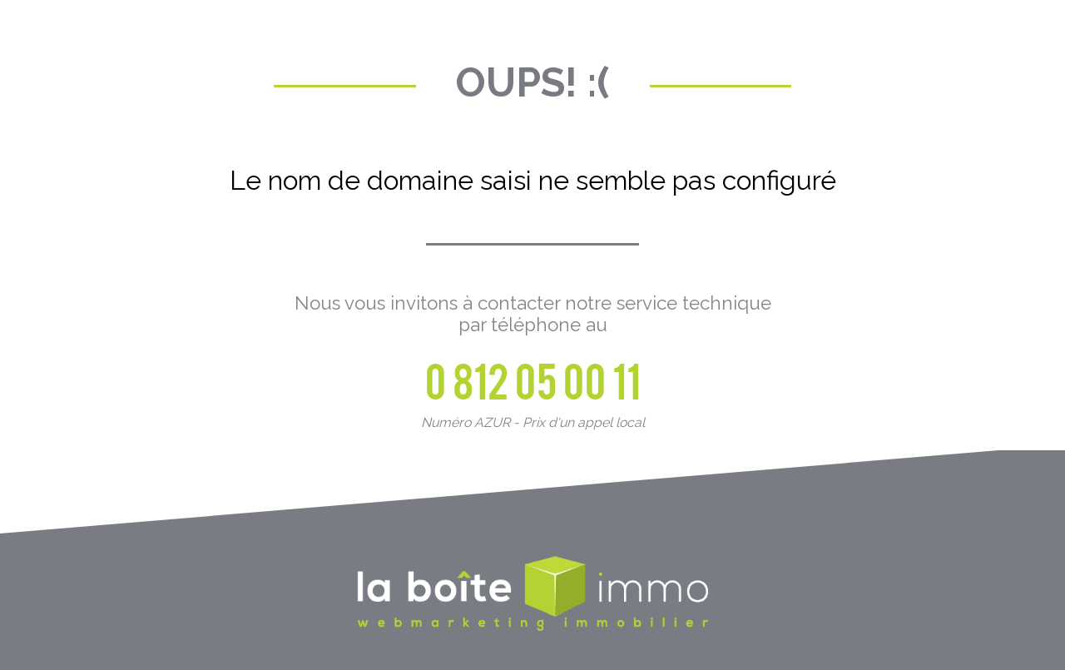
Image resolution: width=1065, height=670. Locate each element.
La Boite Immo (532, 595)
